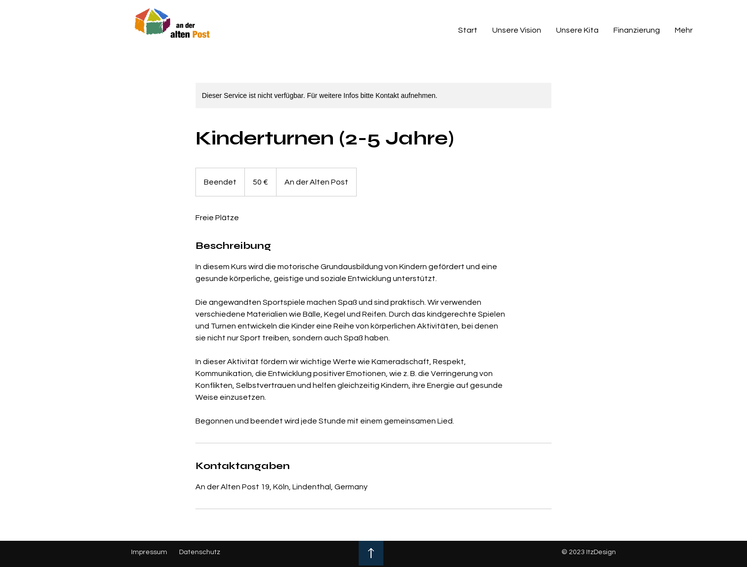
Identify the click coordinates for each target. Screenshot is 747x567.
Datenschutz (199, 552)
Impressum (149, 552)
